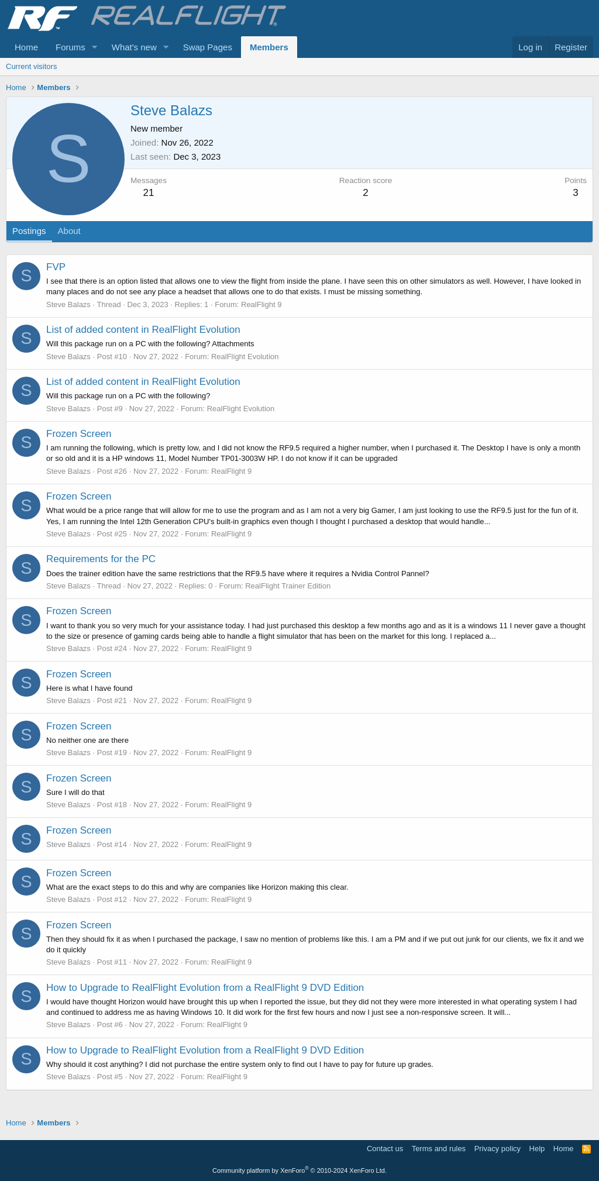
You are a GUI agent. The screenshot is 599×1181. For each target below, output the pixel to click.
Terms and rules (439, 1148)
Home (26, 47)
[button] (95, 47)
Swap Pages (207, 47)
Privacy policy (497, 1148)
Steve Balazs (68, 304)
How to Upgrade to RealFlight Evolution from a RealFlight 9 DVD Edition (205, 987)
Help (537, 1148)
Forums (70, 47)
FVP (56, 267)
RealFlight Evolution (245, 356)
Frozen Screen (79, 433)
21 (148, 192)
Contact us (385, 1148)
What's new (134, 47)
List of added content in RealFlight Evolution (143, 329)
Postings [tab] (29, 231)
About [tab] (69, 231)
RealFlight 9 (261, 304)
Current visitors (31, 66)
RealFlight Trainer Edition (288, 585)
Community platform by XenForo (299, 1170)
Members (269, 47)
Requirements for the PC (101, 558)
